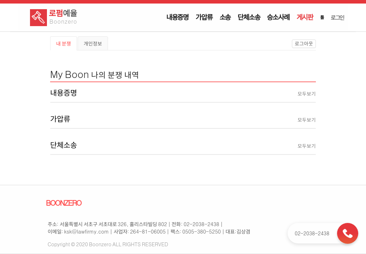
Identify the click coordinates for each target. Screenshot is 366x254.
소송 (225, 17)
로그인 (337, 17)
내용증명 (177, 17)
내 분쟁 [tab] (63, 43)
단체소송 (249, 17)
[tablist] (183, 43)
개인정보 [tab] (93, 43)
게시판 (304, 17)
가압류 (204, 17)
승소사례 (278, 17)
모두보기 (307, 93)
